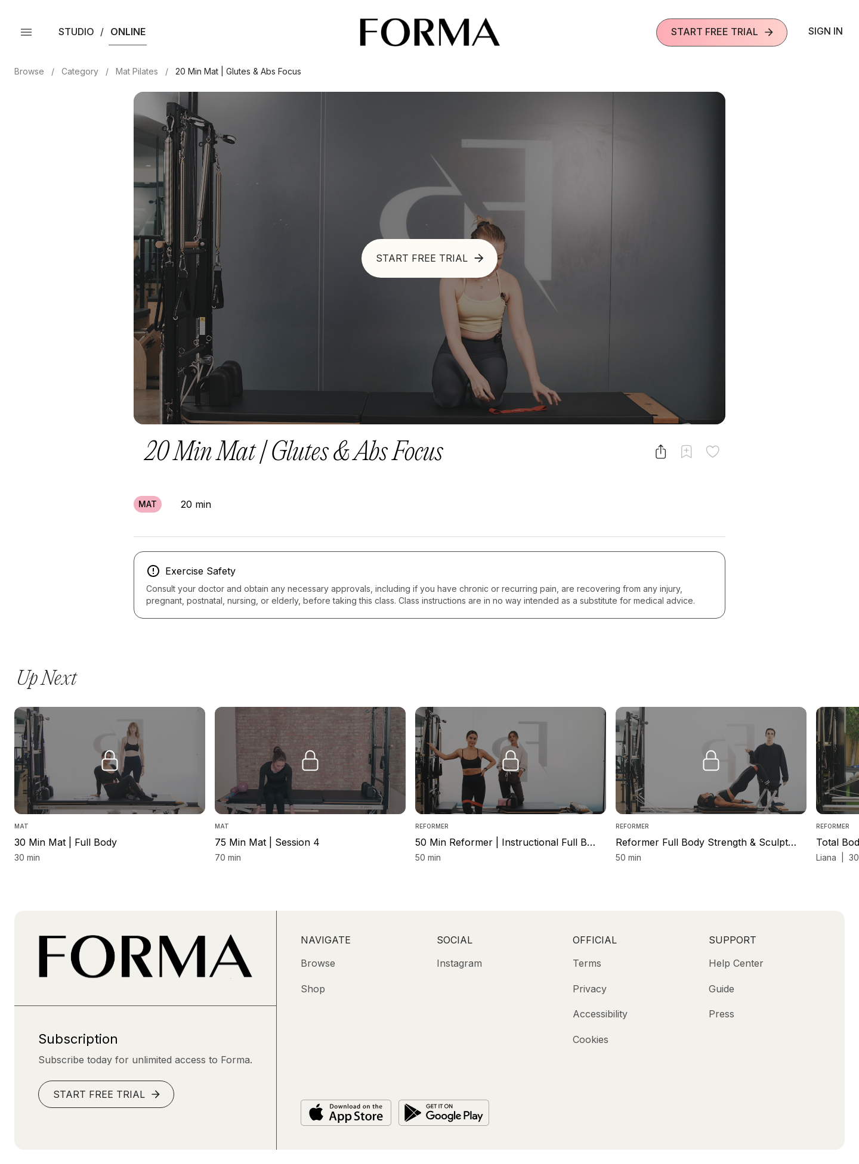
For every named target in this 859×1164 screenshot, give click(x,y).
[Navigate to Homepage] (430, 32)
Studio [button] (76, 32)
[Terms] (587, 963)
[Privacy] (590, 988)
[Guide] (721, 988)
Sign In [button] (825, 31)
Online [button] (128, 32)
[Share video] (660, 451)
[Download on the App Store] (346, 1113)
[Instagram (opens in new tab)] (459, 963)
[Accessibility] (600, 1013)
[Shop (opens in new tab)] (313, 988)
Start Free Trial (723, 32)
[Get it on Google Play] (443, 1113)
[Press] (721, 1013)
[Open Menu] (26, 32)
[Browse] (318, 963)
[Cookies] (590, 1039)
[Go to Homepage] (145, 975)
